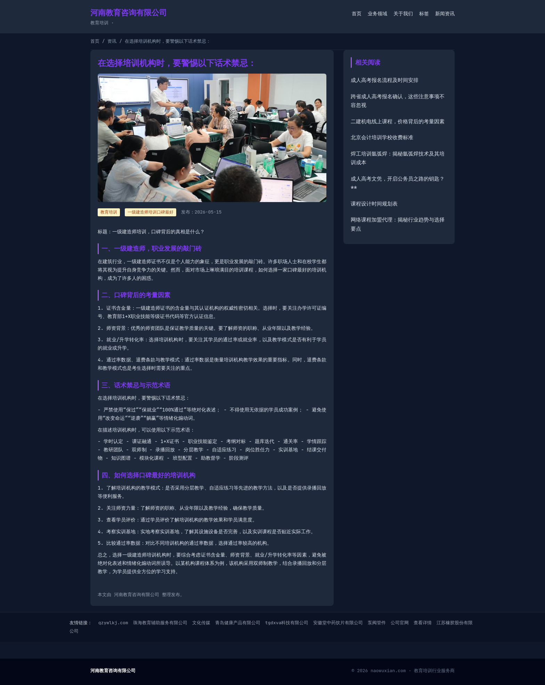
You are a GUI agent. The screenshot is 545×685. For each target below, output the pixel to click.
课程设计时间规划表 (374, 203)
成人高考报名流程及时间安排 (384, 80)
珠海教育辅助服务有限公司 (160, 623)
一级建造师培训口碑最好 (150, 212)
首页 (356, 13)
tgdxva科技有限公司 (287, 623)
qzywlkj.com (113, 623)
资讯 (111, 41)
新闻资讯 (445, 13)
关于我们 (403, 13)
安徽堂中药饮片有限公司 (338, 623)
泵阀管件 (377, 623)
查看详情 (423, 623)
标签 (424, 13)
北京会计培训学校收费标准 (382, 137)
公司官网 (400, 623)
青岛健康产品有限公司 (237, 623)
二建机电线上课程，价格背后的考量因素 (398, 121)
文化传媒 (201, 623)
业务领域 (377, 13)
